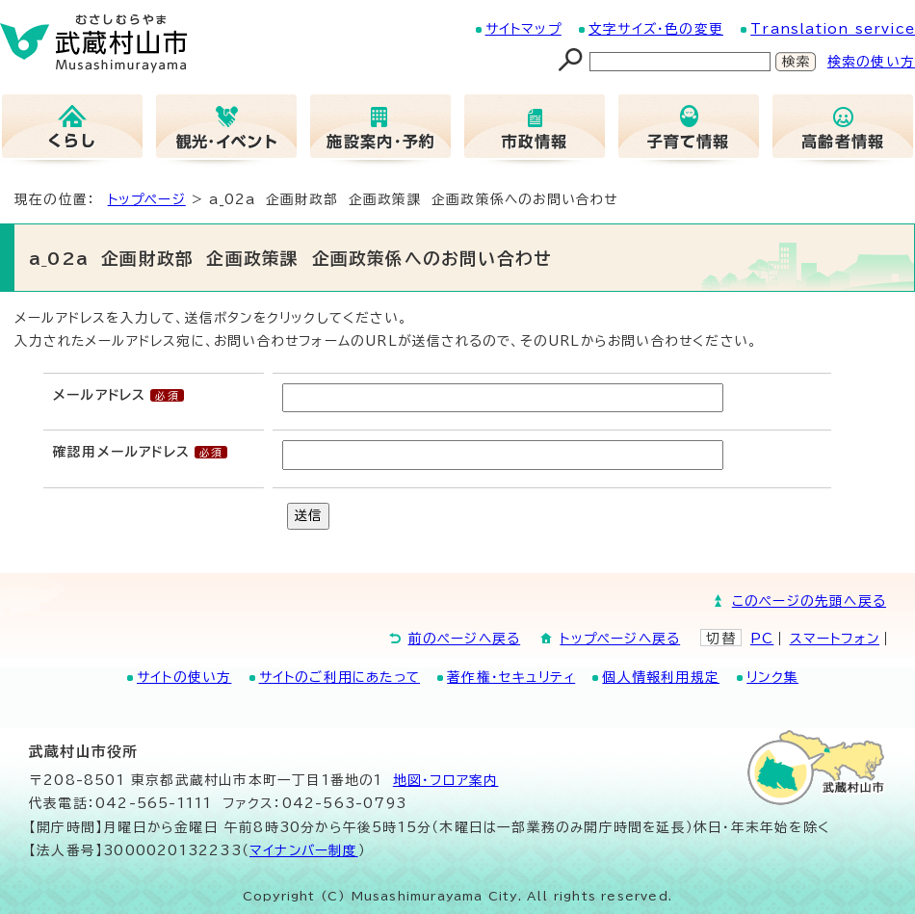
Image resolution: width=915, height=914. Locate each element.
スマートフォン (834, 638)
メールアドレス (99, 395)
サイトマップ (523, 29)
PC (761, 638)
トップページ (147, 199)
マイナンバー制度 (303, 850)
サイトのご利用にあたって (339, 677)
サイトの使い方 (184, 677)
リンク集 (772, 677)
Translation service (832, 29)
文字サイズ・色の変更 (655, 29)
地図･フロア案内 (446, 780)
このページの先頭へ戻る (809, 601)
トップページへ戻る (620, 638)
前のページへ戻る (464, 638)
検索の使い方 (871, 61)
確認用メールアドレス (121, 451)
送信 (308, 515)
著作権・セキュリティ (511, 677)
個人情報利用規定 (660, 677)
